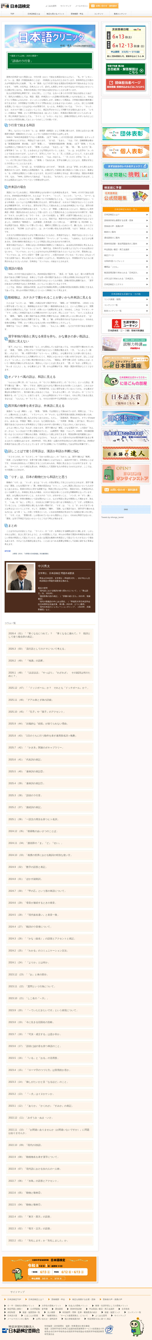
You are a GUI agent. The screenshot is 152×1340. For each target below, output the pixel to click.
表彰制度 (11, 1312)
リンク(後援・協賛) (112, 299)
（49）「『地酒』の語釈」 (26, 660)
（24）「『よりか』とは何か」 (29, 962)
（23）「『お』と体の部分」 (28, 974)
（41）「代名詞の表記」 (25, 759)
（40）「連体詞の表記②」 (26, 771)
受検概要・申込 (77, 14)
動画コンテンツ (120, 14)
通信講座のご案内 (112, 238)
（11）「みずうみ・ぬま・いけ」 (31, 1117)
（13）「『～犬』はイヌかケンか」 (31, 1094)
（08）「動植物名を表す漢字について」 (33, 1157)
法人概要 (51, 1312)
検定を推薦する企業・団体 (83, 1299)
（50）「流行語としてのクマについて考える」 (37, 648)
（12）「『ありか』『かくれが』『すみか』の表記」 (41, 1106)
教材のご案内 (110, 232)
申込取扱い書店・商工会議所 (116, 249)
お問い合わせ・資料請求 (46, 1319)
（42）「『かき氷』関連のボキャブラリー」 (36, 747)
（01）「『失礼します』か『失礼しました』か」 (38, 1240)
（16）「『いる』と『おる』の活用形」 (33, 1058)
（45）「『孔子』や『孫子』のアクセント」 (36, 711)
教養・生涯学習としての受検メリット (111, 1305)
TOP (12, 14)
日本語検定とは (34, 14)
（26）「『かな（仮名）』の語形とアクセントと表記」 (42, 938)
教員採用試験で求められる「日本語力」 (121, 273)
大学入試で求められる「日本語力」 (119, 278)
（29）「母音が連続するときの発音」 (32, 903)
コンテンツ (98, 14)
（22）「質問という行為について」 (32, 986)
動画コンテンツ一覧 (113, 311)
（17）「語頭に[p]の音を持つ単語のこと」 (35, 1046)
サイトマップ (65, 6)
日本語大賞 (12, 1315)
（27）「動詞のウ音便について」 (30, 926)
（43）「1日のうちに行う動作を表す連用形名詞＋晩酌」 (42, 735)
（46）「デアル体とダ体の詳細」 (31, 700)
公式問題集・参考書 (39, 1309)
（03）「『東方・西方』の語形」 (30, 1216)
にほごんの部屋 (31, 1315)
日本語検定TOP (14, 1299)
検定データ (109, 255)
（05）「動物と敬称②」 (25, 1192)
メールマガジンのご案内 (18, 1319)
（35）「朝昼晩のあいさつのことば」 (33, 831)
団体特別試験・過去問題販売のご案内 (120, 244)
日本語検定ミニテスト (114, 284)
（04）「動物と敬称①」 (25, 1204)
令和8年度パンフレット (114, 261)
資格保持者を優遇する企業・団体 (118, 220)
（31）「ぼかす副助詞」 (25, 879)
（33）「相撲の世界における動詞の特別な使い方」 (40, 855)
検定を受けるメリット (55, 14)
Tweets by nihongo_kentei (112, 517)
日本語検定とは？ (112, 214)
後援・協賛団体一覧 (31, 1312)
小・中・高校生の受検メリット (20, 1305)
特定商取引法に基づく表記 (99, 1319)
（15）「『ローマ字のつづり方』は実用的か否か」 (39, 1070)
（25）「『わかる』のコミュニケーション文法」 (38, 950)
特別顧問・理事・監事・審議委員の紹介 (79, 1312)
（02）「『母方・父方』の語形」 (30, 1228)
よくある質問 (51, 6)
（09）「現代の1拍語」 (25, 1145)
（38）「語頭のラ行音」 (25, 795)
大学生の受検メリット (51, 1305)
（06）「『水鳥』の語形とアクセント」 (33, 1181)
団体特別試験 (76, 1309)
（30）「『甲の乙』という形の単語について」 (37, 891)
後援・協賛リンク (112, 1312)
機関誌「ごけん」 (112, 267)
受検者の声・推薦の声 (114, 226)
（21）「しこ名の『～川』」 (28, 998)
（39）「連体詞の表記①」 (26, 783)
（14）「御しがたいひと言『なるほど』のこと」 (38, 1082)
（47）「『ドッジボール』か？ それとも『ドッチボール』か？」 (48, 688)
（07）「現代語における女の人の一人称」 (35, 1169)
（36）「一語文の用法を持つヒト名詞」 (33, 819)
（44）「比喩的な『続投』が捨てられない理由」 (38, 723)
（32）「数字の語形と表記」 (28, 867)
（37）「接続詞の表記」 (25, 807)
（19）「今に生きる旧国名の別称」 (31, 1022)
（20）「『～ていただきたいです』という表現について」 (43, 1010)
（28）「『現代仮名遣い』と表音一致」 (33, 915)
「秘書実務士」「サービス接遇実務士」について (66, 1315)
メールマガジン (81, 6)
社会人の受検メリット (78, 1305)
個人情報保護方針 (72, 1319)
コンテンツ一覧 (111, 305)
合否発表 (125, 1309)
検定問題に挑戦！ (15, 1309)
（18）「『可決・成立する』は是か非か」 (35, 1034)
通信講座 (59, 1309)
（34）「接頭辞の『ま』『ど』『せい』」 (35, 843)
